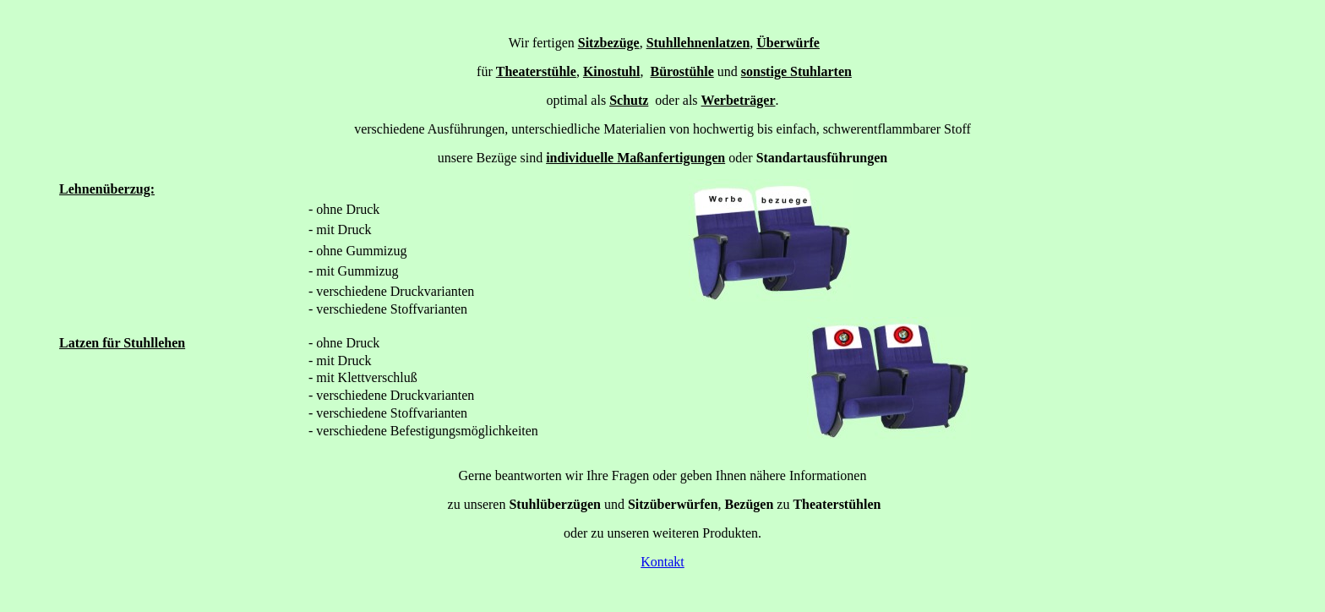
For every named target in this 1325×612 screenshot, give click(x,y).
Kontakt (662, 562)
